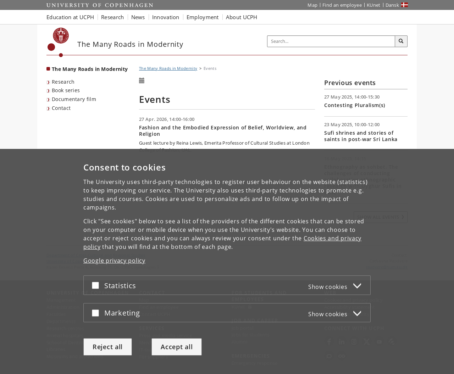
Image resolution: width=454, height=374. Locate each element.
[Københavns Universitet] (58, 42)
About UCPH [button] (242, 17)
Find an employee (342, 5)
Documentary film (74, 99)
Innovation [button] (165, 17)
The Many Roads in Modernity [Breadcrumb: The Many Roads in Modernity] (168, 68)
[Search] (401, 41)
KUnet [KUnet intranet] (374, 5)
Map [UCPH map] (312, 5)
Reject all (108, 346)
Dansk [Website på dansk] (392, 5)
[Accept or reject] (97, 285)
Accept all (177, 346)
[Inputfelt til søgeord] (331, 41)
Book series (66, 90)
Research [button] (112, 17)
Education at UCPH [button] (70, 17)
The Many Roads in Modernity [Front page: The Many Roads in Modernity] (90, 69)
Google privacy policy (114, 260)
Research (63, 81)
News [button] (138, 17)
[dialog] (227, 261)
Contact (61, 108)
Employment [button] (203, 17)
